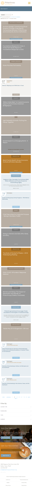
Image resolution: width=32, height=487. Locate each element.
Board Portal (24, 485)
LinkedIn (5, 472)
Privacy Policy (24, 482)
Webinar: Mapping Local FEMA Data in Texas (13, 85)
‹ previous (8, 397)
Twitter (3, 472)
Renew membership (17, 437)
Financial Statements (24, 479)
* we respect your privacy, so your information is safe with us (10, 451)
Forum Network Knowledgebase (15, 16)
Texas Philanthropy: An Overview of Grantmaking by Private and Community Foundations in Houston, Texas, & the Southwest (15, 350)
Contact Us (8, 479)
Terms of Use (8, 485)
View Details (15, 94)
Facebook (1, 472)
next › (29, 397)
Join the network (5, 437)
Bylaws (8, 482)
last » (16, 398)
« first (3, 397)
